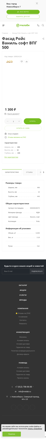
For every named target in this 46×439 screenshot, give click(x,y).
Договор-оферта (23, 354)
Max (32, 407)
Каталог (23, 285)
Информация (23, 332)
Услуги (23, 295)
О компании (23, 317)
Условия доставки (23, 344)
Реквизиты (23, 324)
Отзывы (29, 172)
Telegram (20, 407)
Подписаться (37, 271)
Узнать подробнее (35, 429)
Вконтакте (13, 407)
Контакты (23, 320)
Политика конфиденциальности (23, 351)
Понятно (11, 434)
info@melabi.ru (25, 391)
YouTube (26, 407)
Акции (23, 290)
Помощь (23, 363)
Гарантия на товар (23, 347)
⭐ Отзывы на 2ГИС (23, 313)
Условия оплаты (23, 340)
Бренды (23, 300)
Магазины (23, 337)
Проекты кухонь (23, 378)
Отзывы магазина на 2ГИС (17, 137)
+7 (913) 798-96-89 (23, 387)
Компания (23, 308)
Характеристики (12, 172)
